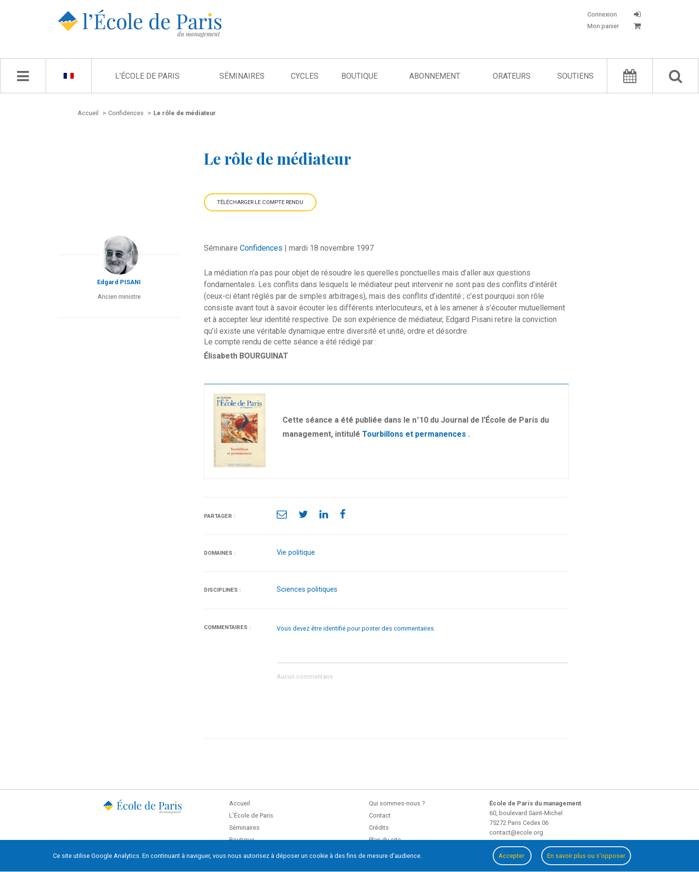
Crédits (379, 827)
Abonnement (434, 76)
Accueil (239, 803)
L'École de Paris (147, 76)
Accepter (512, 855)
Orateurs (512, 76)
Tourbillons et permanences (415, 434)
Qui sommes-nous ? (397, 803)
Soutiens (575, 76)
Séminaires (242, 76)
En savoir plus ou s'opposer (586, 855)
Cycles (304, 76)
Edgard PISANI (119, 282)
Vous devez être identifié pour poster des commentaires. (356, 628)
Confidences (261, 248)
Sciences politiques (307, 589)
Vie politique (296, 552)
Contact (380, 815)
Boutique (359, 76)
